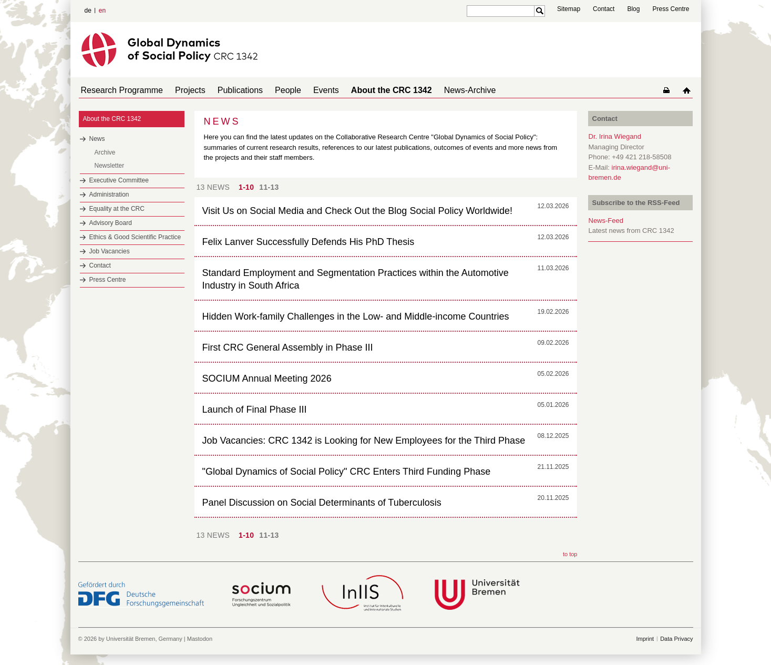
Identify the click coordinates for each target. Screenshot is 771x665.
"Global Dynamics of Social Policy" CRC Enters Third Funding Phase (346, 471)
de (88, 10)
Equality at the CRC (117, 208)
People (273, 90)
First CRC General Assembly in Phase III (287, 347)
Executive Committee (119, 180)
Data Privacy (676, 639)
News (97, 138)
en (102, 10)
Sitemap (568, 9)
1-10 (246, 187)
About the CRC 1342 (368, 90)
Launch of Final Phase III (254, 409)
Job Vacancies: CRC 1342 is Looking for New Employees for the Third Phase (364, 440)
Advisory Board (110, 223)
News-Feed (606, 220)
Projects (184, 90)
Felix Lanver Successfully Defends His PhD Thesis (308, 242)
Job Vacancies (109, 251)
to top (570, 554)
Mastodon (199, 639)
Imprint (645, 639)
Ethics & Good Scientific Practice (135, 237)
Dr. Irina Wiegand (615, 136)
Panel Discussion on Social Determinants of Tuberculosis (321, 502)
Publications (229, 90)
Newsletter (110, 165)
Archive (105, 152)
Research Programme (120, 90)
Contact (603, 9)
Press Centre (670, 9)
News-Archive (443, 90)
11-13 (269, 187)
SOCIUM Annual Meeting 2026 (267, 378)
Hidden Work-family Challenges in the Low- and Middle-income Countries (355, 316)
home (689, 90)
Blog (633, 9)
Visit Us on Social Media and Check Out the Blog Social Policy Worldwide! (357, 211)
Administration (109, 194)
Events (307, 90)
